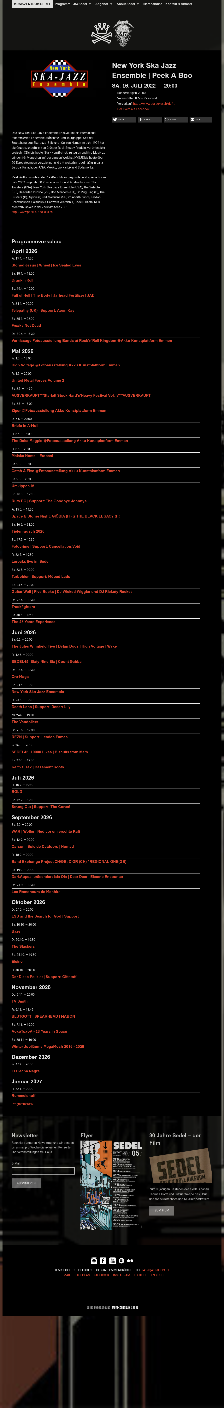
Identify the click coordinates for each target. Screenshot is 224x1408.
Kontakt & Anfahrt (178, 4)
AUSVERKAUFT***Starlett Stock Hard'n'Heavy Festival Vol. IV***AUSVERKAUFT (81, 395)
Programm (62, 4)
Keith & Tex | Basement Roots (38, 767)
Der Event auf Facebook (133, 109)
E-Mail (16, 1163)
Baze (16, 931)
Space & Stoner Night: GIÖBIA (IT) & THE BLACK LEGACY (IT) (66, 516)
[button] (124, 120)
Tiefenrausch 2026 (28, 531)
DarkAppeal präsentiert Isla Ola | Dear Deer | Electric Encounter (67, 876)
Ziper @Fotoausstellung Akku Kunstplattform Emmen (59, 410)
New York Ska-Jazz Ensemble (38, 691)
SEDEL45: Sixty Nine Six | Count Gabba (47, 661)
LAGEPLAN (82, 1275)
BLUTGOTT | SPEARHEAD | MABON (43, 1016)
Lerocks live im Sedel (31, 561)
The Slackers (23, 946)
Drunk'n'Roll (22, 280)
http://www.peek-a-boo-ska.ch (32, 212)
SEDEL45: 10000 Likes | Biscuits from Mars (50, 752)
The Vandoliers (25, 721)
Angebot (103, 5)
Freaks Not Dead (26, 325)
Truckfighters (23, 606)
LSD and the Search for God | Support (45, 916)
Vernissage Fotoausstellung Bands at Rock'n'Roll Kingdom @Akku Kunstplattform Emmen (92, 340)
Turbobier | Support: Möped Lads (41, 576)
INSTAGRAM (121, 1275)
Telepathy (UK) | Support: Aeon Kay (43, 310)
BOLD (17, 791)
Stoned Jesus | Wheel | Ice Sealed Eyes (46, 265)
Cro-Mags (20, 676)
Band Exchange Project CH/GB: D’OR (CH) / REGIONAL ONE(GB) (69, 861)
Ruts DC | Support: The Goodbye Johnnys (49, 501)
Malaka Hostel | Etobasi (32, 455)
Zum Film (162, 1210)
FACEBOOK (101, 1275)
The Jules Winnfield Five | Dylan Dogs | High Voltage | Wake (64, 646)
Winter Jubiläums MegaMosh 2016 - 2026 (48, 1046)
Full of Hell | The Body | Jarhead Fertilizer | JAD (53, 295)
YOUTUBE (140, 1275)
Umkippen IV (23, 486)
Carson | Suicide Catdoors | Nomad (43, 846)
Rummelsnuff (23, 1095)
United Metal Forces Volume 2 (38, 380)
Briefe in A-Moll (25, 425)
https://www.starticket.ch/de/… (154, 103)
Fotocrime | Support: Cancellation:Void (46, 546)
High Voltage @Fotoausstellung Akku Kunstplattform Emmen (66, 365)
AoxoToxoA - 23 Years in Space (39, 1031)
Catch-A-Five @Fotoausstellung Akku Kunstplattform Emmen (66, 470)
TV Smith (20, 1001)
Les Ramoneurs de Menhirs (36, 891)
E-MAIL (66, 1275)
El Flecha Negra (26, 1071)
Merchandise (152, 4)
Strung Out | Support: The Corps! (41, 806)
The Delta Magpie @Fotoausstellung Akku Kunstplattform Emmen (70, 440)
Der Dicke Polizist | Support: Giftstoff (44, 976)
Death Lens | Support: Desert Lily (41, 706)
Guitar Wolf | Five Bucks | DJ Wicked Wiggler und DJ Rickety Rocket (72, 591)
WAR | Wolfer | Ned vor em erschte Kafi (46, 831)
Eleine (17, 961)
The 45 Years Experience (34, 621)
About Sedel (127, 5)
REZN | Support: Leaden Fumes (40, 737)
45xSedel (81, 5)
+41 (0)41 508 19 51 (155, 1270)
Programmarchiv (22, 1104)
